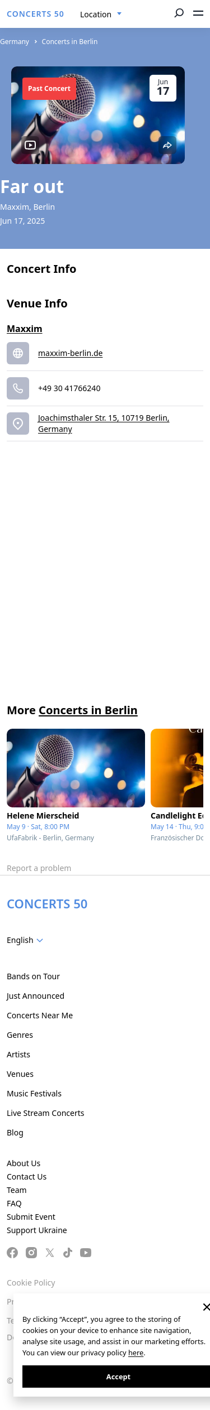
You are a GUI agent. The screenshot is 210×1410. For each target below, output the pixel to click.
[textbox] (27, 940)
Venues (20, 1074)
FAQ (14, 1203)
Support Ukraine (37, 1230)
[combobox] (101, 14)
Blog (15, 1132)
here (135, 1353)
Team (17, 1190)
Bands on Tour (33, 976)
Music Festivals (34, 1093)
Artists (18, 1054)
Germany (14, 41)
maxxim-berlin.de (70, 353)
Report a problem (39, 868)
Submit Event (31, 1216)
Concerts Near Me (40, 1015)
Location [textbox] (95, 14)
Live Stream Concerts (45, 1113)
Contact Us (26, 1176)
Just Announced (35, 995)
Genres (20, 1034)
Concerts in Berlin (70, 41)
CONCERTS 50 (35, 13)
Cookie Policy (31, 1282)
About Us (23, 1163)
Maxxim (25, 329)
